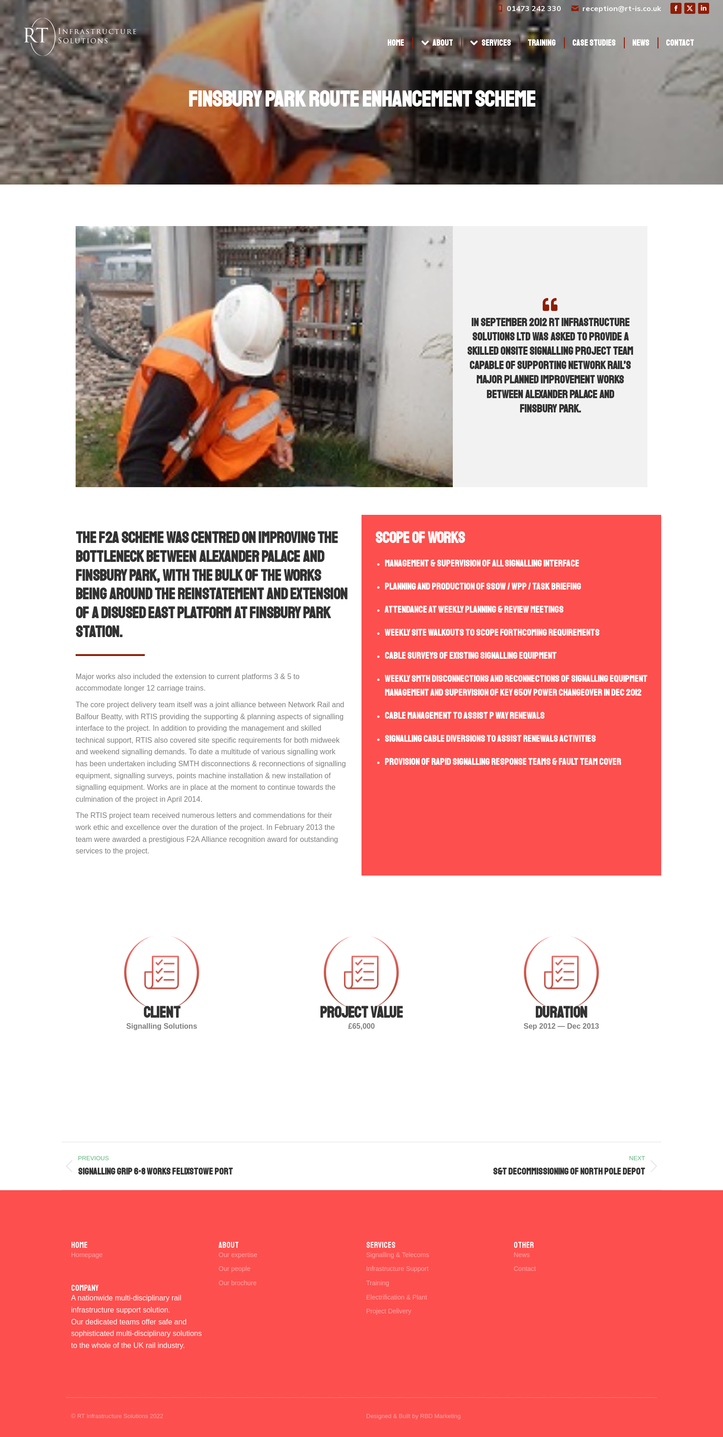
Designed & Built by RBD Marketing (413, 1416)
